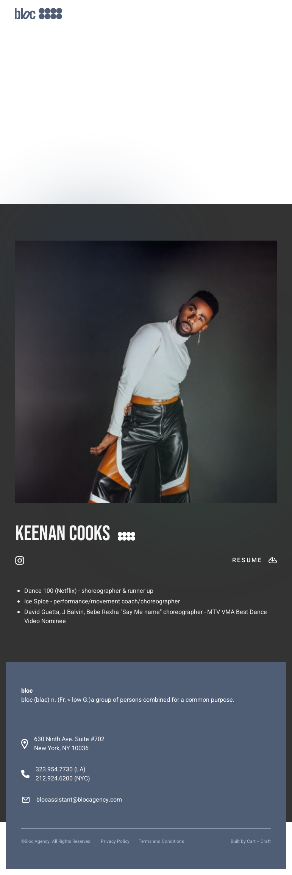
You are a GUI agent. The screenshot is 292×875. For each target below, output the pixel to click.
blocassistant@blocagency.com (79, 799)
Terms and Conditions (161, 841)
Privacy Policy (115, 841)
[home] (38, 14)
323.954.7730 (54, 769)
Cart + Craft (259, 841)
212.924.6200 (54, 778)
